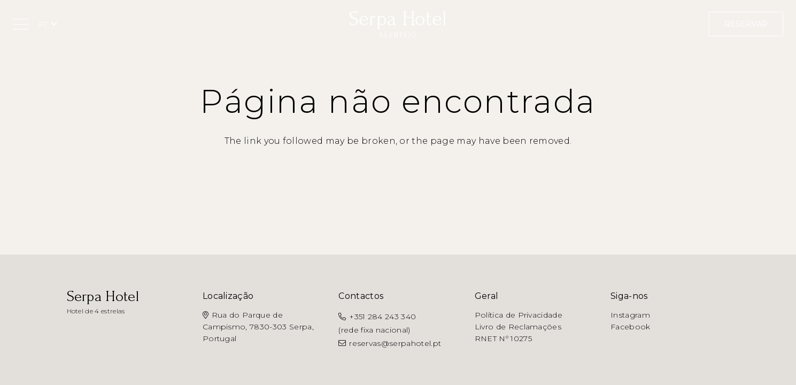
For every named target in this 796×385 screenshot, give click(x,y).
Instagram (630, 315)
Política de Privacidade (518, 315)
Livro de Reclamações (518, 327)
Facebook (630, 327)
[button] (21, 24)
